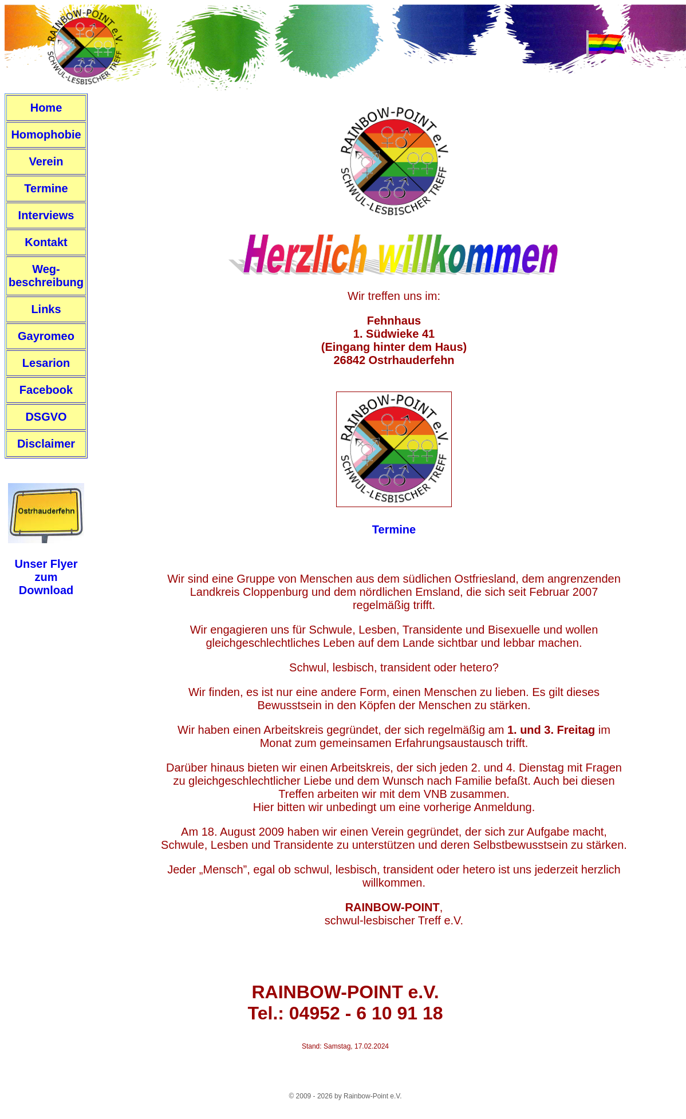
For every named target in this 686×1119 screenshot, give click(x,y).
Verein (46, 161)
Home (46, 107)
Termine (46, 188)
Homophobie (46, 134)
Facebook (46, 389)
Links (46, 309)
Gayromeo (46, 336)
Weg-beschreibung (46, 275)
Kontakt (46, 242)
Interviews (46, 215)
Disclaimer (46, 443)
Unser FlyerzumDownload (45, 576)
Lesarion (46, 363)
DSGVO (45, 416)
